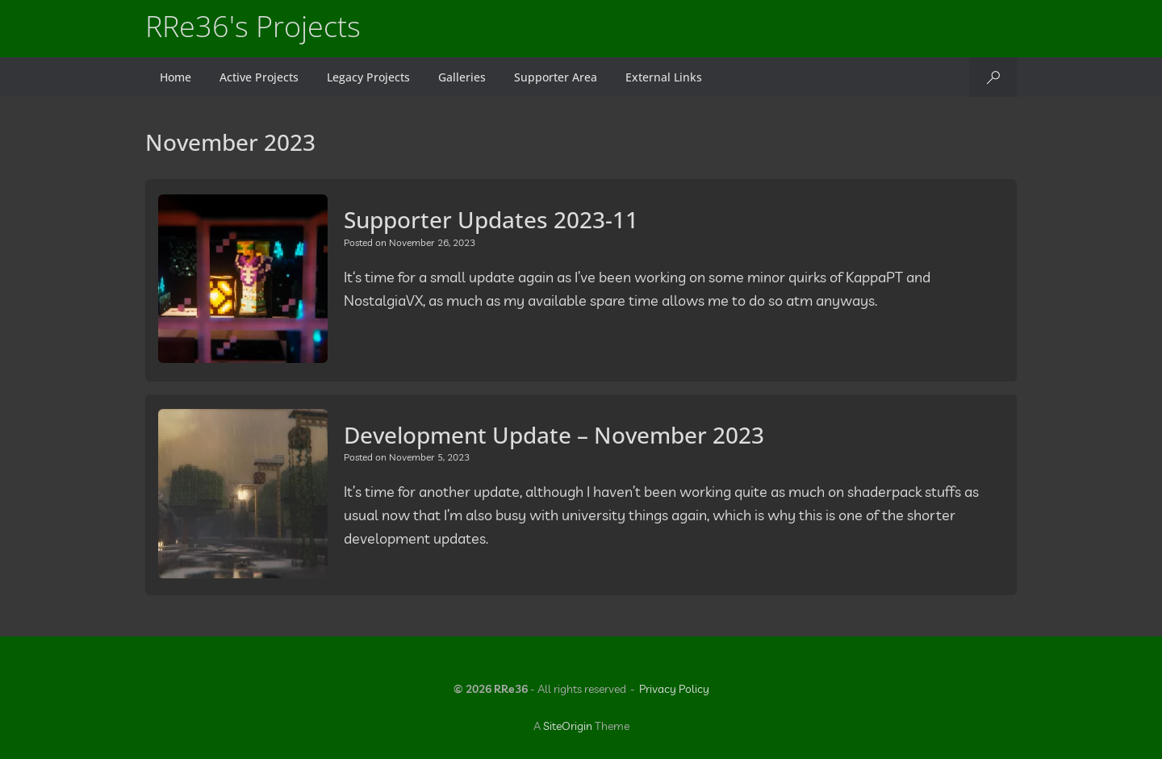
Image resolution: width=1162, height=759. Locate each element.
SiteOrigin (567, 726)
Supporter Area (555, 77)
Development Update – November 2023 (554, 434)
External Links (663, 77)
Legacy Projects (368, 77)
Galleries (462, 77)
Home (175, 77)
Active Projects (259, 77)
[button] (993, 77)
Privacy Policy (674, 689)
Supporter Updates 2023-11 (491, 219)
